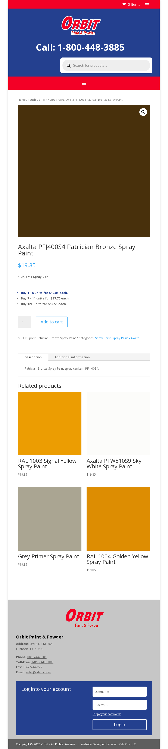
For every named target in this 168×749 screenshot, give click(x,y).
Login (119, 724)
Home (22, 100)
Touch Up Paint (37, 100)
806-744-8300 (37, 657)
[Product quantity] (24, 322)
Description (33, 357)
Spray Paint (57, 100)
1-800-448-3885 (91, 47)
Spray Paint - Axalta (125, 338)
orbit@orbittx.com (38, 672)
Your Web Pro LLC (123, 744)
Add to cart (52, 322)
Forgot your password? (107, 714)
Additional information (72, 357)
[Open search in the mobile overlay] (106, 65)
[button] (143, 112)
